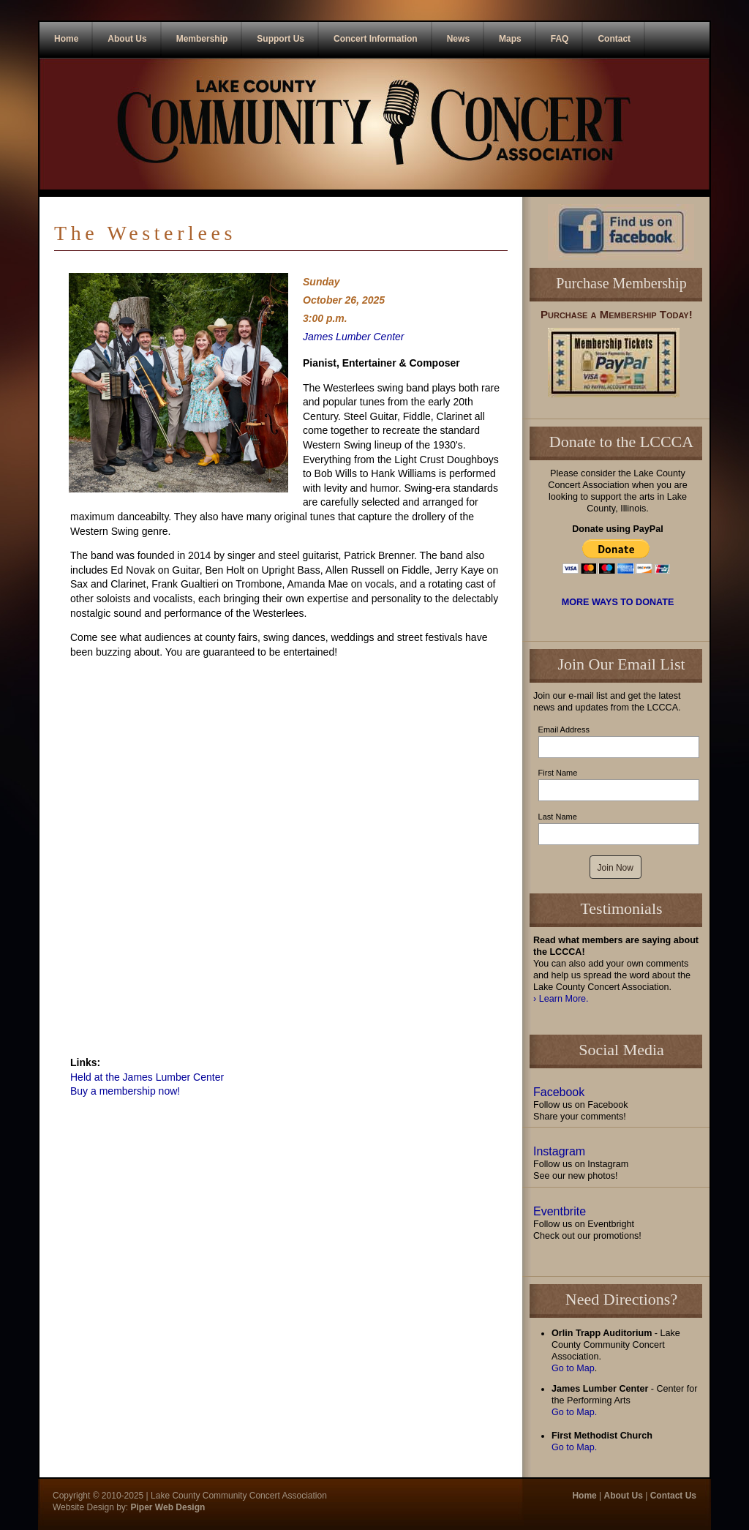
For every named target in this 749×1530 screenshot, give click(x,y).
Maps (510, 39)
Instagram (559, 1151)
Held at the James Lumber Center (147, 1077)
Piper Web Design (166, 1507)
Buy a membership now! (125, 1091)
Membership (202, 39)
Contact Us (673, 1495)
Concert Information (376, 39)
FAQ (560, 39)
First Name (558, 772)
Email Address (564, 729)
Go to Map (573, 1368)
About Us (127, 39)
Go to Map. (574, 1412)
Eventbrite (559, 1211)
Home (66, 39)
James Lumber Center (353, 336)
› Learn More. (561, 999)
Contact (614, 39)
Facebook (558, 1092)
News (458, 39)
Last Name (557, 816)
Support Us (280, 39)
